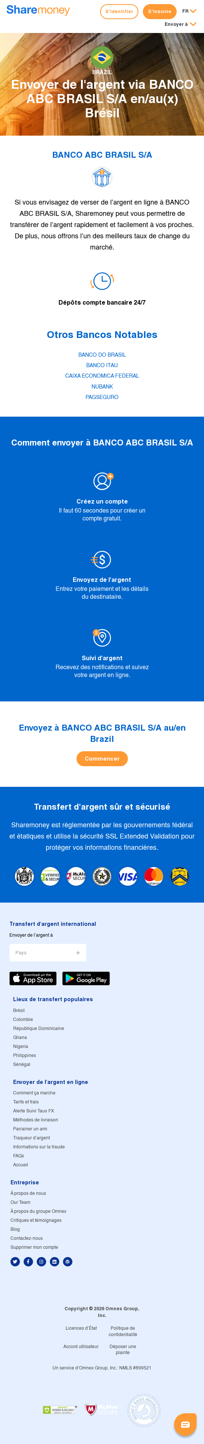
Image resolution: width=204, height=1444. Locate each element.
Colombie (23, 1019)
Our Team (20, 1202)
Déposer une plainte (123, 1350)
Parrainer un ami (30, 1129)
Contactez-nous (26, 1238)
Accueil (20, 1165)
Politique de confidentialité (123, 1331)
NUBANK (102, 387)
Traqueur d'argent (31, 1138)
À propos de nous (28, 1193)
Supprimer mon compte (34, 1247)
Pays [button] (21, 953)
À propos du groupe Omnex (38, 1211)
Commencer (102, 758)
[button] (181, 24)
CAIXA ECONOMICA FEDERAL (102, 376)
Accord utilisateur (81, 1347)
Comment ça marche (34, 1093)
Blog (15, 1229)
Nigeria (20, 1046)
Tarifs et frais (26, 1102)
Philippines (24, 1055)
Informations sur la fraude (39, 1147)
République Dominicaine (38, 1028)
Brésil (19, 1011)
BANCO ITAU (102, 365)
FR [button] (185, 11)
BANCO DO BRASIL (102, 355)
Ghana (20, 1037)
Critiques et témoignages (36, 1220)
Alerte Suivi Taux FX (33, 1111)
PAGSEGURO (102, 397)
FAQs (18, 1156)
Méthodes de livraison (35, 1120)
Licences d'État (81, 1328)
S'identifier (119, 11)
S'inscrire (159, 11)
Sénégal (21, 1064)
